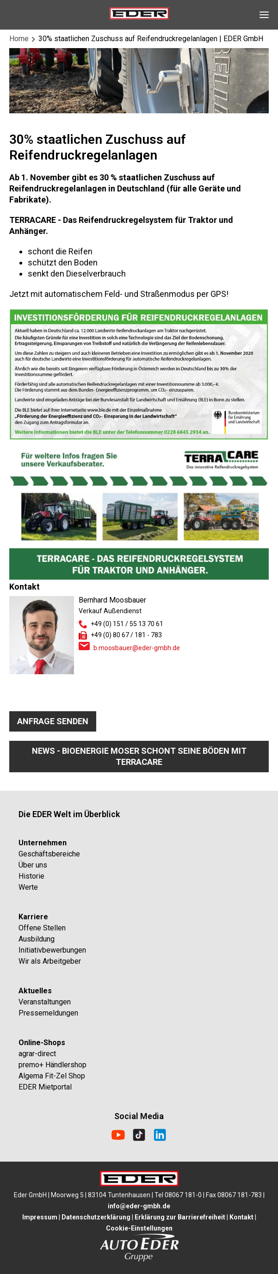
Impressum (39, 1217)
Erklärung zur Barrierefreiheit (180, 1217)
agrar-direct (37, 1053)
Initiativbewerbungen (52, 950)
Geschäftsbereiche (49, 853)
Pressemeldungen (48, 1013)
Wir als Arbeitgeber (50, 961)
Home (19, 38)
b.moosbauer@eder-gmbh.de (136, 648)
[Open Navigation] (264, 15)
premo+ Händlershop (52, 1064)
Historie (31, 876)
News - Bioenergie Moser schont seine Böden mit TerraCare (139, 756)
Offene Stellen (42, 927)
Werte (28, 887)
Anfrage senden (52, 721)
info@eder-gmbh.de (139, 1206)
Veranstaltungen (45, 1001)
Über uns (33, 865)
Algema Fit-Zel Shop (52, 1075)
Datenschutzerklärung (96, 1217)
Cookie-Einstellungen (139, 1228)
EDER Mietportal (45, 1087)
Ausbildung (37, 939)
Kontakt (241, 1217)
